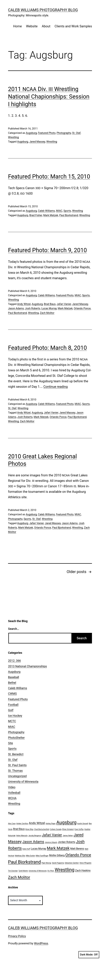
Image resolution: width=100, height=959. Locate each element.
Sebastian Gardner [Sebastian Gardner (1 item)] (72, 863)
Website (32, 26)
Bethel (12, 682)
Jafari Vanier (64, 304)
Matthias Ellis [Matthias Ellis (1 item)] (20, 856)
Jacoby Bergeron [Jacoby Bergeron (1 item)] (34, 836)
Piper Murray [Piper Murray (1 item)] (46, 863)
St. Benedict (15, 754)
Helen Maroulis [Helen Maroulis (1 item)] (21, 836)
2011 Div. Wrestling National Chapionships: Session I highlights (48, 97)
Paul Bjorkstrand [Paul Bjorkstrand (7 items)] (24, 862)
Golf (10, 710)
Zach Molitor (47, 312)
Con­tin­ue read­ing (55, 387)
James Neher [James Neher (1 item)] (68, 836)
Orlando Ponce (82, 308)
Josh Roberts (32, 308)
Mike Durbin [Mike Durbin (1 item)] (30, 856)
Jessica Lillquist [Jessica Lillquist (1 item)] (51, 842)
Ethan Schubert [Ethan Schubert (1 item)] (68, 829)
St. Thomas (15, 770)
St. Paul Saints (17, 765)
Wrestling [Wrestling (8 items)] (64, 869)
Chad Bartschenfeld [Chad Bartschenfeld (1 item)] (41, 829)
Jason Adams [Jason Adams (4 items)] (33, 842)
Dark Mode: (89, 955)
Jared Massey (37, 141)
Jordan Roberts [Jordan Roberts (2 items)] (66, 842)
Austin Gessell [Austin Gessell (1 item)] (82, 823)
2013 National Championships (27, 666)
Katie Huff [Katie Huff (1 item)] (26, 849)
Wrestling (13, 137)
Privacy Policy (17, 936)
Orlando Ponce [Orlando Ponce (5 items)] (78, 855)
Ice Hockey (15, 715)
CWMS (12, 693)
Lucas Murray (49, 308)
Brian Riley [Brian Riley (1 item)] (29, 829)
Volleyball (14, 792)
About (46, 26)
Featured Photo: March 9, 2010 (47, 250)
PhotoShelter (16, 737)
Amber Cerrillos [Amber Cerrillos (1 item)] (22, 823)
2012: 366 (14, 660)
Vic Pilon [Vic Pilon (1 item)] (50, 871)
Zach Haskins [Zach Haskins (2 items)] (83, 870)
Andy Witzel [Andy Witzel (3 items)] (37, 823)
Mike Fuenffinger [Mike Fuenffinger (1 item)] (42, 856)
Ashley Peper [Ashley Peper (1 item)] (51, 823)
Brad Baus (50, 304)
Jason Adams (16, 308)
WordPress (41, 943)
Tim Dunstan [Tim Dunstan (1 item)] (13, 871)
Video (11, 787)
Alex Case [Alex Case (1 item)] (12, 823)
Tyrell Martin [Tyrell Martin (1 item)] (23, 871)
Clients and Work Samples (73, 26)
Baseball (13, 677)
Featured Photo (46, 132)
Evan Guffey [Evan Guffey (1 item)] (79, 829)
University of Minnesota (23, 781)
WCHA (12, 798)
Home (17, 26)
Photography (64, 132)
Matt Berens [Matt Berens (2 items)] (77, 848)
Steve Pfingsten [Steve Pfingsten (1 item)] (85, 863)
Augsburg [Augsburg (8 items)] (66, 822)
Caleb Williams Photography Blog (43, 10)
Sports (67, 210)
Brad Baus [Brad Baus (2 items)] (19, 829)
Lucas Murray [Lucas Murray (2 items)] (38, 848)
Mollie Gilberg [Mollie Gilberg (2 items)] (57, 855)
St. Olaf (76, 132)
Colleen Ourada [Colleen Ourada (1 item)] (55, 829)
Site (10, 743)
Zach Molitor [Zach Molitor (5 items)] (19, 877)
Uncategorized (17, 776)
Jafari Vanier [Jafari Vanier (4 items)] (52, 835)
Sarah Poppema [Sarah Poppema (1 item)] (58, 863)
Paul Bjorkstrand (68, 215)
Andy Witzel (24, 304)
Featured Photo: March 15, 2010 (49, 176)
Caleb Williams (46, 210)
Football (13, 704)
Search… (13, 628)
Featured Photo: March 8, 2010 (47, 347)
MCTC (12, 721)
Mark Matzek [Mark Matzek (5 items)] (58, 848)
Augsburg (31, 132)
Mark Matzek (50, 215)
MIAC (59, 210)
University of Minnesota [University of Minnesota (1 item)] (38, 871)
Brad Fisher (35, 215)
